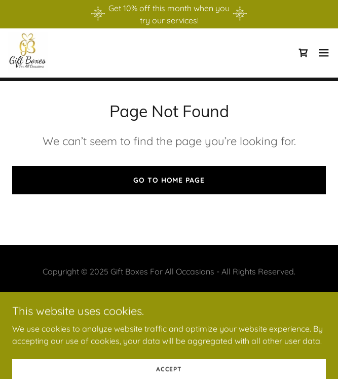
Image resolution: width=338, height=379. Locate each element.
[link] (28, 52)
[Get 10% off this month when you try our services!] (169, 14)
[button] (324, 53)
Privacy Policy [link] (169, 297)
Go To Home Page (168, 180)
